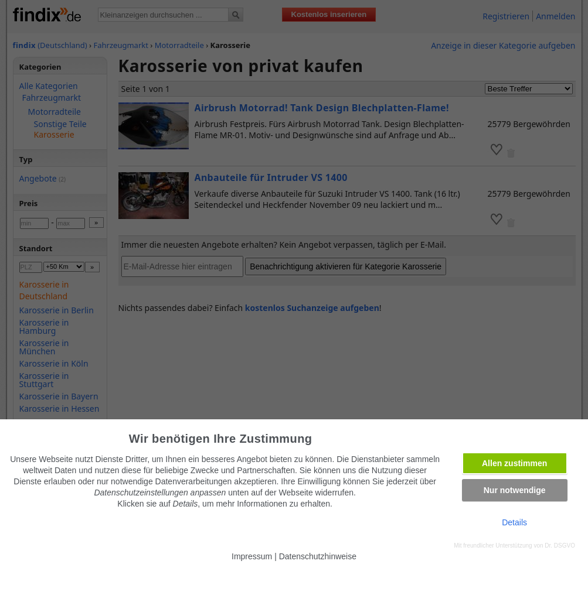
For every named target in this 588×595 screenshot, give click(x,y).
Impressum (252, 556)
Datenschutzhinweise (317, 556)
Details (514, 522)
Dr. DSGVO (560, 545)
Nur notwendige (515, 490)
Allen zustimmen (514, 463)
